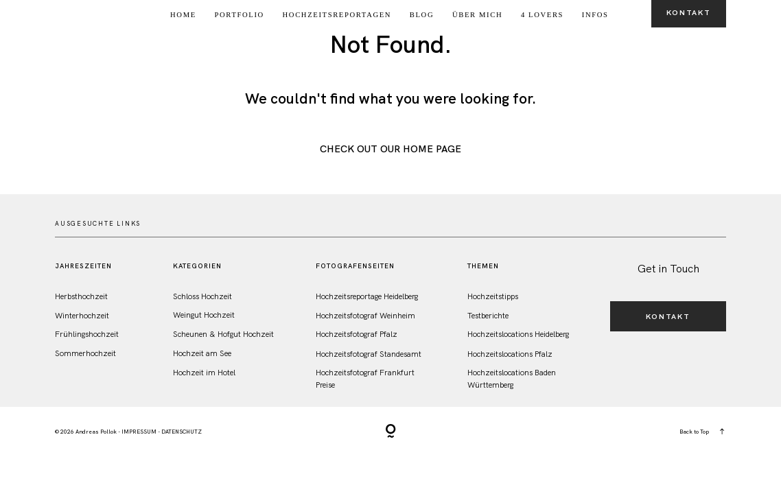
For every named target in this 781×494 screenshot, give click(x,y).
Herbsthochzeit (81, 296)
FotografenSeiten (355, 265)
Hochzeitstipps (492, 296)
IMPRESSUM (138, 431)
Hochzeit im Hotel (204, 372)
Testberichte (488, 315)
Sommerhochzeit (85, 353)
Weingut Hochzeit (204, 314)
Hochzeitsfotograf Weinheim (365, 315)
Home (183, 15)
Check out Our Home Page (390, 149)
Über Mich (477, 15)
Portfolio (239, 15)
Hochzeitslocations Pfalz (509, 354)
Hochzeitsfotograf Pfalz (356, 334)
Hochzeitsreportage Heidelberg (367, 296)
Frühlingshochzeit (87, 334)
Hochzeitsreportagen (337, 15)
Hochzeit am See (202, 353)
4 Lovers (542, 15)
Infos (595, 15)
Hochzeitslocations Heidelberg (518, 334)
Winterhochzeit (82, 315)
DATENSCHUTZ (181, 431)
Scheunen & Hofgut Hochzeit (223, 334)
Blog (422, 15)
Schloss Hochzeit (202, 296)
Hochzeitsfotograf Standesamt (368, 354)
